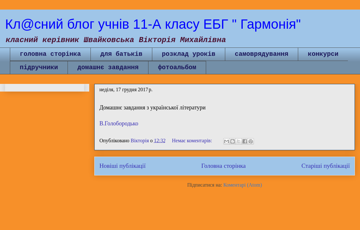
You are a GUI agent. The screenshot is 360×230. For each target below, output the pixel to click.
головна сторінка (50, 54)
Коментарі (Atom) (242, 185)
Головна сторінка (223, 165)
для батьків (121, 54)
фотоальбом (177, 67)
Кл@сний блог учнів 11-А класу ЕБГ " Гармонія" (153, 24)
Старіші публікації (325, 165)
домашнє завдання (108, 67)
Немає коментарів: (192, 140)
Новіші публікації (122, 165)
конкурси (323, 54)
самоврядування (261, 54)
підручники (39, 67)
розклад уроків (188, 54)
